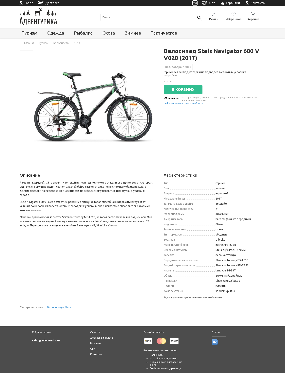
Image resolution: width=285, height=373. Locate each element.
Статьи (216, 332)
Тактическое (164, 32)
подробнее (170, 75)
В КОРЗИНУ (183, 89)
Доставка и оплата (101, 337)
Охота (109, 32)
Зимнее (133, 32)
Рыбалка (83, 32)
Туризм (29, 32)
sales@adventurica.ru (46, 340)
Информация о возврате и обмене (183, 103)
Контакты (96, 354)
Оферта (95, 332)
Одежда (55, 32)
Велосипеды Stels (59, 307)
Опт (92, 348)
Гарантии (95, 343)
